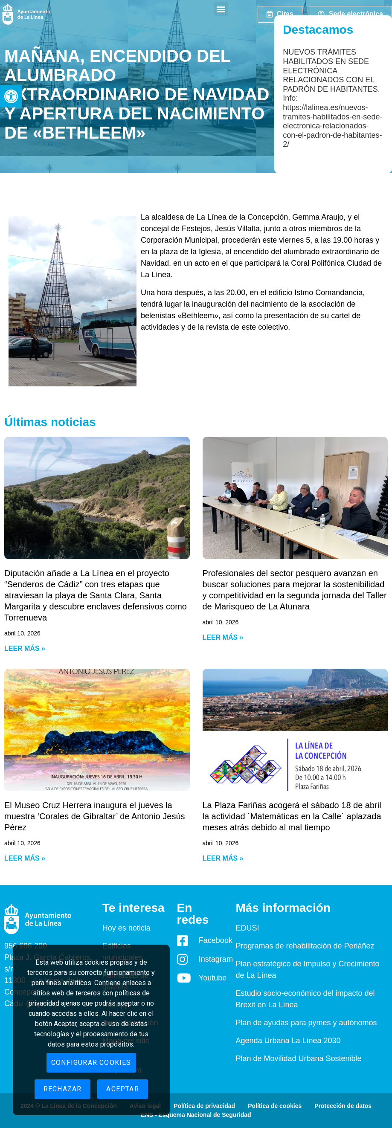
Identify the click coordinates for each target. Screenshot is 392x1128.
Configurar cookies (91, 1062)
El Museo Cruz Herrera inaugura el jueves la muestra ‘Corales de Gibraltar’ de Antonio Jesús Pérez (94, 816)
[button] (11, 96)
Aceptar (122, 1089)
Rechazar (63, 1089)
